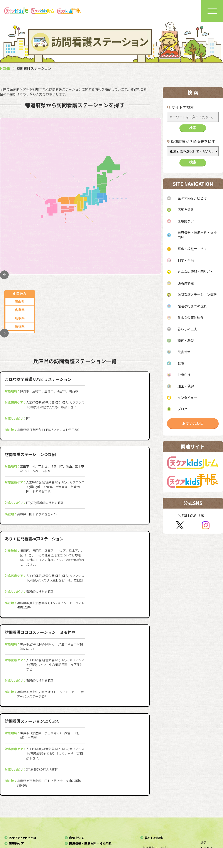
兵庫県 (109, 230)
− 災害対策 (147, 803)
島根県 (20, 160)
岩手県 (142, 168)
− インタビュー (208, 792)
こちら (24, 94)
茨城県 (142, 246)
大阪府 (109, 221)
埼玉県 (142, 221)
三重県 (80, 144)
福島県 (142, 185)
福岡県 (20, 200)
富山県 (53, 168)
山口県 (20, 168)
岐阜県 (80, 135)
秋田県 (142, 152)
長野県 (53, 160)
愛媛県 (72, 250)
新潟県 (53, 152)
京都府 (109, 238)
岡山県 (20, 135)
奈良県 (109, 255)
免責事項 (172, 829)
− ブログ (203, 797)
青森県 (142, 144)
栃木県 (142, 238)
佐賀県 (20, 209)
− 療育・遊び (149, 797)
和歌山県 (108, 263)
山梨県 (80, 152)
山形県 (142, 160)
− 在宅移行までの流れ (155, 780)
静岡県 (53, 144)
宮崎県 (20, 242)
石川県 (80, 160)
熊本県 (20, 225)
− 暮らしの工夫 (150, 792)
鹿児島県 (19, 250)
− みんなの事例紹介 (153, 786)
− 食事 (202, 775)
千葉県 (142, 229)
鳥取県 (20, 152)
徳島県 (72, 242)
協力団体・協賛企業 (59, 829)
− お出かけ (205, 780)
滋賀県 (109, 246)
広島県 (20, 144)
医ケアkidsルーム (125, 822)
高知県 (72, 258)
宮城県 (142, 177)
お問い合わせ (192, 423)
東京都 (142, 204)
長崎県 (20, 217)
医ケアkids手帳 (162, 822)
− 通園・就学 (207, 786)
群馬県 (142, 254)
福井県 (80, 168)
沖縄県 (20, 258)
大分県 (20, 234)
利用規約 (150, 829)
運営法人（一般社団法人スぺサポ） (74, 822)
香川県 (72, 234)
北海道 (142, 135)
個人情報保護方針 (122, 829)
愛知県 (53, 135)
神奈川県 (142, 213)
